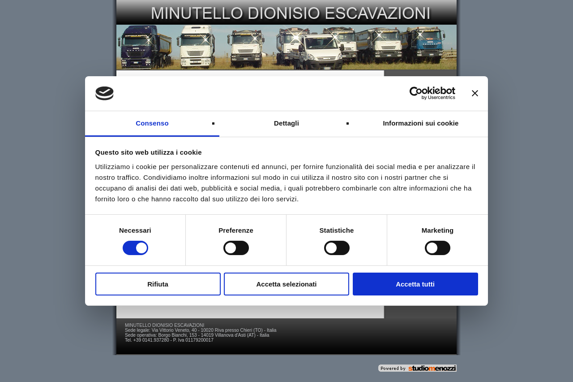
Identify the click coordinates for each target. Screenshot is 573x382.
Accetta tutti (415, 284)
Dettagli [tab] (286, 123)
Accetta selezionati (286, 284)
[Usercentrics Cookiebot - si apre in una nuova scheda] (416, 93)
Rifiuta (157, 284)
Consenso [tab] (152, 123)
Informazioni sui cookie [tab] (421, 123)
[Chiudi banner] (475, 93)
